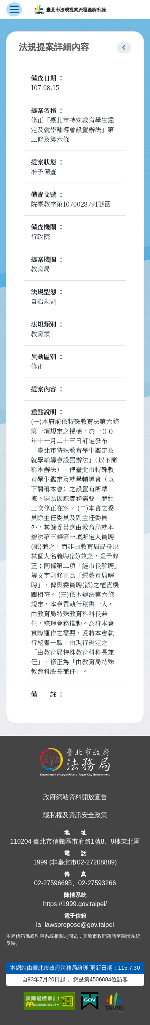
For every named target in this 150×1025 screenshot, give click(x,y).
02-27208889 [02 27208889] (95, 862)
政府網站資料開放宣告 (75, 797)
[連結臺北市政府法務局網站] (75, 762)
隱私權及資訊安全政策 (75, 815)
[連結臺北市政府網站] (114, 1002)
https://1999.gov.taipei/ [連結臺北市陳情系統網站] (75, 903)
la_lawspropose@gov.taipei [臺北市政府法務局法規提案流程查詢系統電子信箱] (75, 924)
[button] (124, 47)
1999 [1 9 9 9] (40, 862)
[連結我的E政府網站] (89, 1001)
